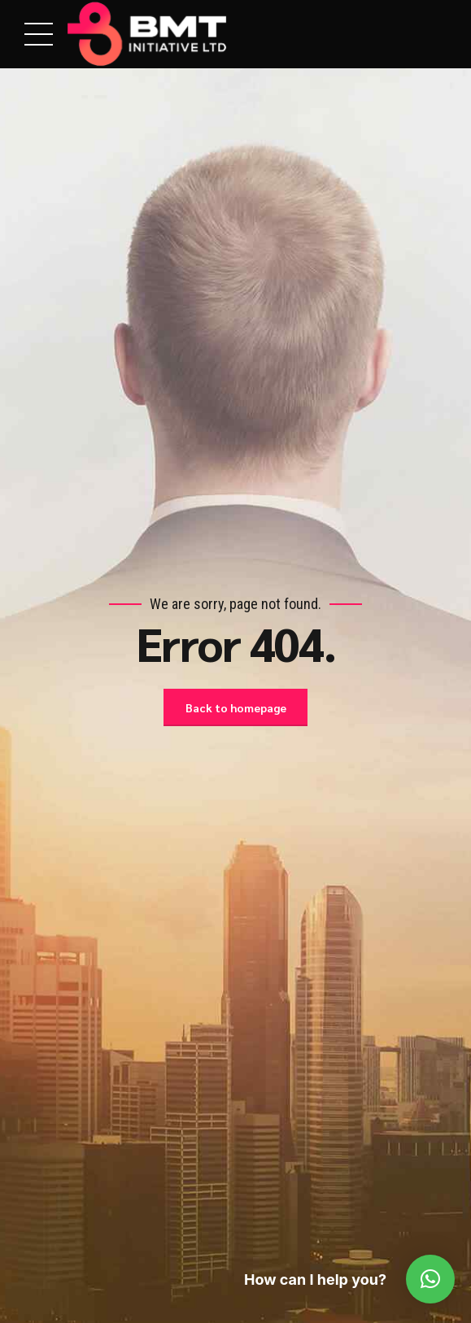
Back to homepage (235, 707)
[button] (430, 1279)
